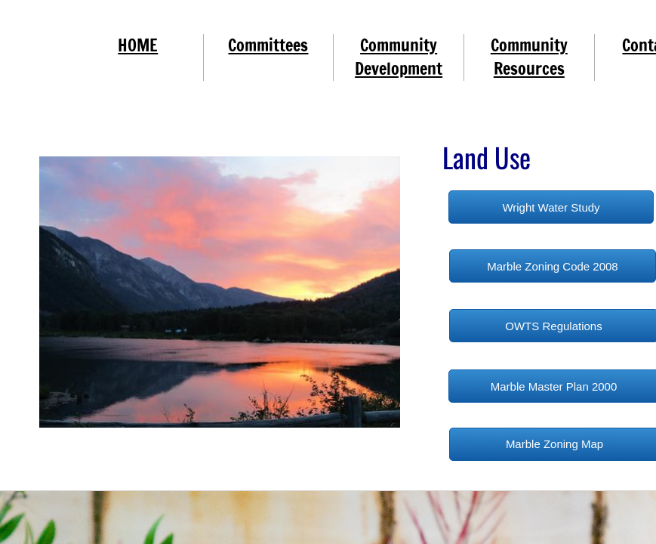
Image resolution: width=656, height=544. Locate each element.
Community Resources (529, 56)
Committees (268, 45)
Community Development (398, 56)
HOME (138, 45)
